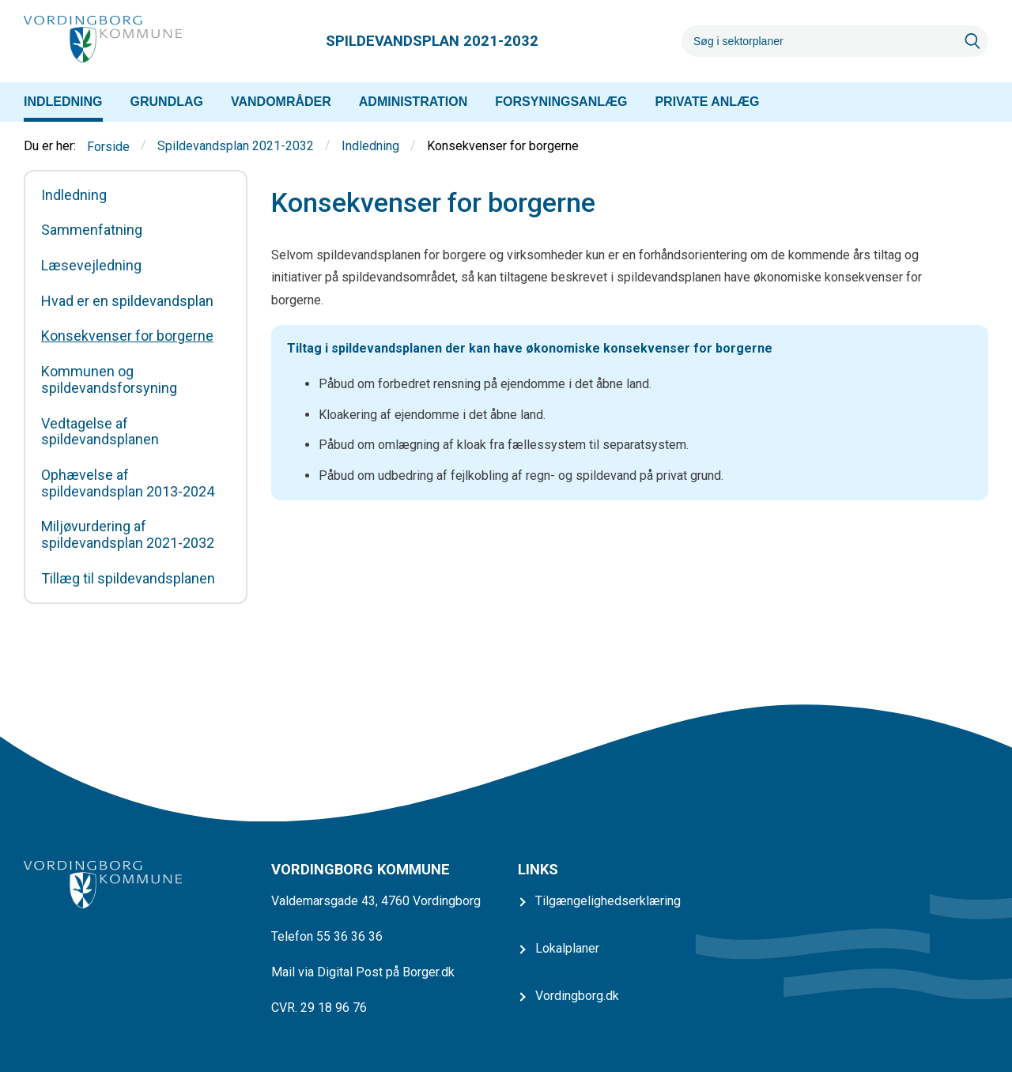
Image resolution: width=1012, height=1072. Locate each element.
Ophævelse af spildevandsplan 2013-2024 (127, 483)
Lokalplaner (567, 948)
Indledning (370, 146)
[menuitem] (63, 102)
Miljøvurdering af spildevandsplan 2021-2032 (127, 535)
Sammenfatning (91, 230)
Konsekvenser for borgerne (127, 336)
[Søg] (819, 41)
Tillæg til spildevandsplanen (128, 579)
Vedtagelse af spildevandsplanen (100, 432)
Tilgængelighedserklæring (608, 900)
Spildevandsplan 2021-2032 (235, 146)
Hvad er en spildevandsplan (127, 301)
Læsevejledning (91, 266)
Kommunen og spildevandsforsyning (109, 380)
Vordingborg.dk (577, 995)
